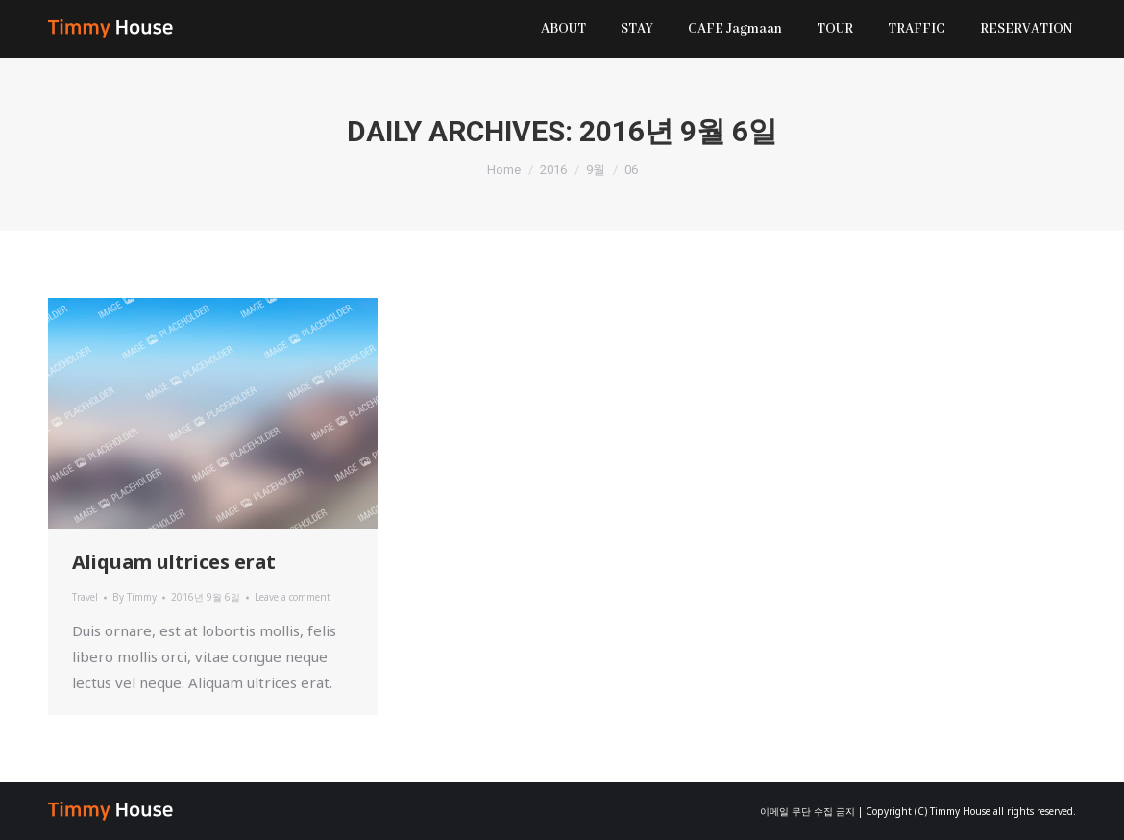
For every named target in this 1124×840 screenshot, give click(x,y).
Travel (85, 597)
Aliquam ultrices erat (174, 562)
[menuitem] (563, 29)
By (134, 597)
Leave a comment (292, 597)
